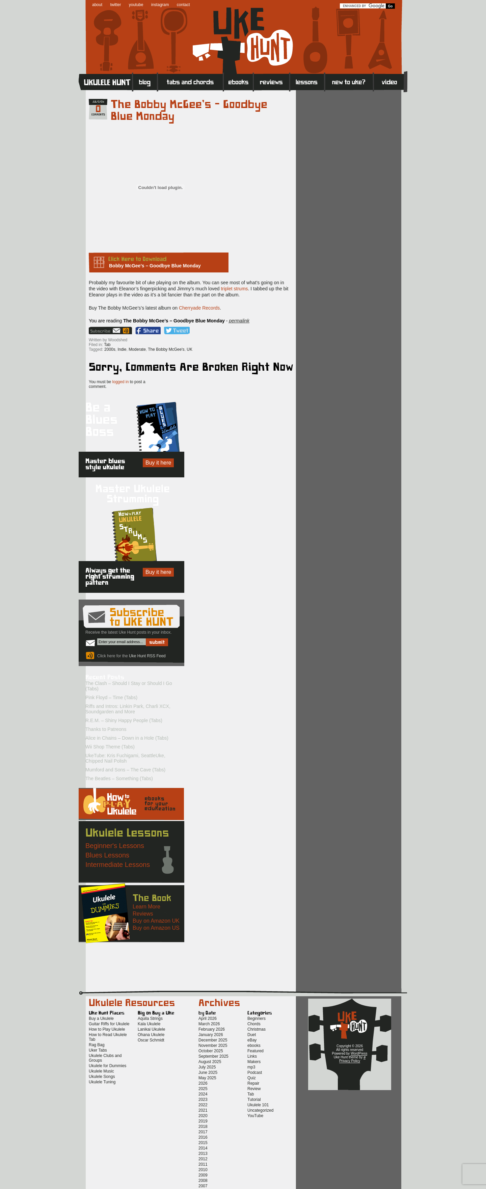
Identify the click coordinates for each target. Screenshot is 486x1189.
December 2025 (212, 1040)
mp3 (251, 1067)
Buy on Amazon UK (156, 921)
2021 (203, 1110)
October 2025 (210, 1051)
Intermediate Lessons (117, 864)
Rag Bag (97, 1044)
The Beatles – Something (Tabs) (119, 778)
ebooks (254, 1045)
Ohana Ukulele (151, 1034)
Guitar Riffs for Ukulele (109, 1024)
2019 (203, 1121)
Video (390, 81)
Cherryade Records (199, 308)
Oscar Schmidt (151, 1040)
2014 (203, 1148)
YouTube (255, 1115)
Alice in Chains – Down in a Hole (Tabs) (126, 738)
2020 (203, 1115)
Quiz (251, 1078)
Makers (254, 1061)
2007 (203, 1186)
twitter (115, 4)
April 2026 (207, 1018)
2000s (109, 349)
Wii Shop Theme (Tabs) (110, 746)
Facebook (148, 330)
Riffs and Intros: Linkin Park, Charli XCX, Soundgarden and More (127, 709)
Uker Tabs (98, 1050)
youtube (136, 4)
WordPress (359, 1053)
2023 (203, 1099)
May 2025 (207, 1078)
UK (189, 349)
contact (183, 4)
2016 (203, 1137)
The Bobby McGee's (166, 349)
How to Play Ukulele (107, 1029)
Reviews (271, 81)
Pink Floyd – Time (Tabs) (111, 697)
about (97, 4)
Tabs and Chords (190, 81)
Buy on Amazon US (156, 928)
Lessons (307, 81)
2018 (203, 1126)
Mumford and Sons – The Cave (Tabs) (125, 769)
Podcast (254, 1072)
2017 (203, 1132)
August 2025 (209, 1061)
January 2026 (210, 1034)
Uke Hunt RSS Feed (127, 330)
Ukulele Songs (102, 1076)
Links (252, 1056)
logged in (120, 381)
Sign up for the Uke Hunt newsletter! (105, 330)
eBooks (238, 81)
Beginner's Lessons (114, 845)
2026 (203, 1083)
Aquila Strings (150, 1018)
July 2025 (207, 1067)
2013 (203, 1153)
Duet (251, 1034)
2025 (203, 1088)
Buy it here (158, 463)
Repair (253, 1083)
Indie (121, 349)
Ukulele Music (101, 1071)
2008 (203, 1180)
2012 (203, 1159)
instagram (160, 4)
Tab (107, 344)
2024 (203, 1094)
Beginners (256, 1018)
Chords (254, 1024)
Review (254, 1088)
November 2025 (212, 1045)
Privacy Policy (349, 1061)
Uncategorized (260, 1110)
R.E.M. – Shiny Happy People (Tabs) (123, 720)
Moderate (137, 349)
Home (106, 81)
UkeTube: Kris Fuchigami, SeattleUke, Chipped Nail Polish (125, 758)
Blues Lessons (107, 855)
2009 (203, 1175)
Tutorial (254, 1099)
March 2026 (209, 1024)
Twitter (177, 330)
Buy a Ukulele (101, 1018)
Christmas (256, 1029)
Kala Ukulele (149, 1024)
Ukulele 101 (258, 1105)
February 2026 (211, 1029)
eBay (251, 1040)
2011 (203, 1164)
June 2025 (207, 1072)
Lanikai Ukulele (151, 1029)
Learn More (146, 906)
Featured (255, 1051)
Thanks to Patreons (105, 729)
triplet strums (234, 288)
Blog (145, 81)
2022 (203, 1105)
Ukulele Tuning (102, 1082)
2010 (203, 1169)
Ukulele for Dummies (107, 1065)
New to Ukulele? (349, 81)
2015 (203, 1142)
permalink (239, 320)
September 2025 (213, 1056)
